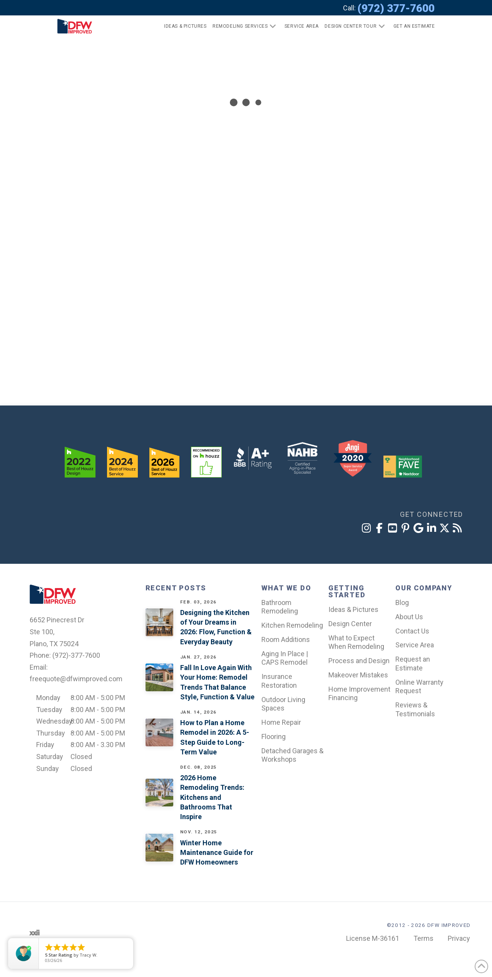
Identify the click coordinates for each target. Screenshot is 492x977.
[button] (411, 26)
